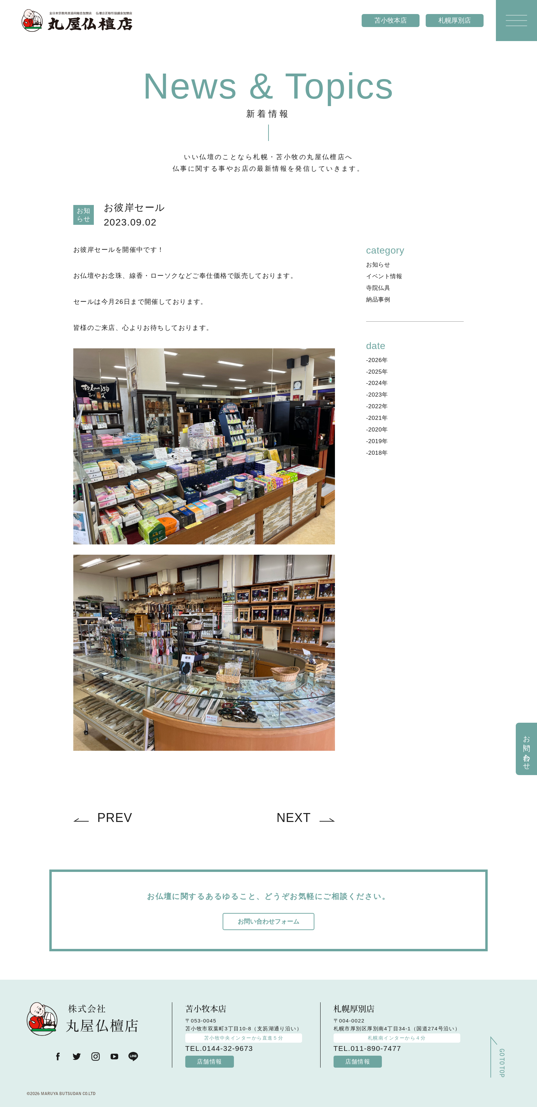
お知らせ (378, 264)
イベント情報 (384, 276)
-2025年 (377, 372)
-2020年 (377, 429)
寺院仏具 (378, 288)
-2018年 (377, 453)
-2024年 (377, 383)
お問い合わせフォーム (268, 921)
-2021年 (377, 418)
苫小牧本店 (390, 20)
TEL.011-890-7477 (367, 1048)
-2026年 (377, 360)
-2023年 (377, 394)
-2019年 (377, 441)
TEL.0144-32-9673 (219, 1048)
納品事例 (378, 299)
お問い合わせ (527, 749)
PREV (114, 818)
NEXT (293, 818)
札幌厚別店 (454, 20)
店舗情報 (209, 1061)
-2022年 (377, 406)
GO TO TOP (501, 1065)
